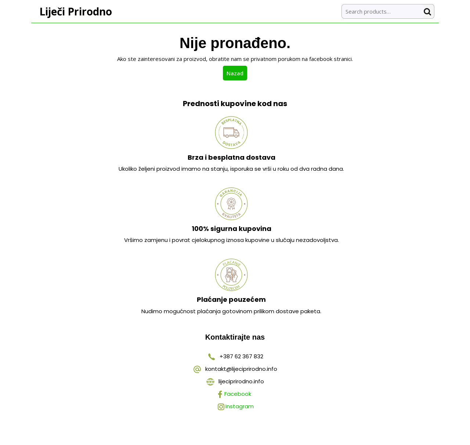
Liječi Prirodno (75, 11)
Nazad (237, 73)
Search (429, 11)
